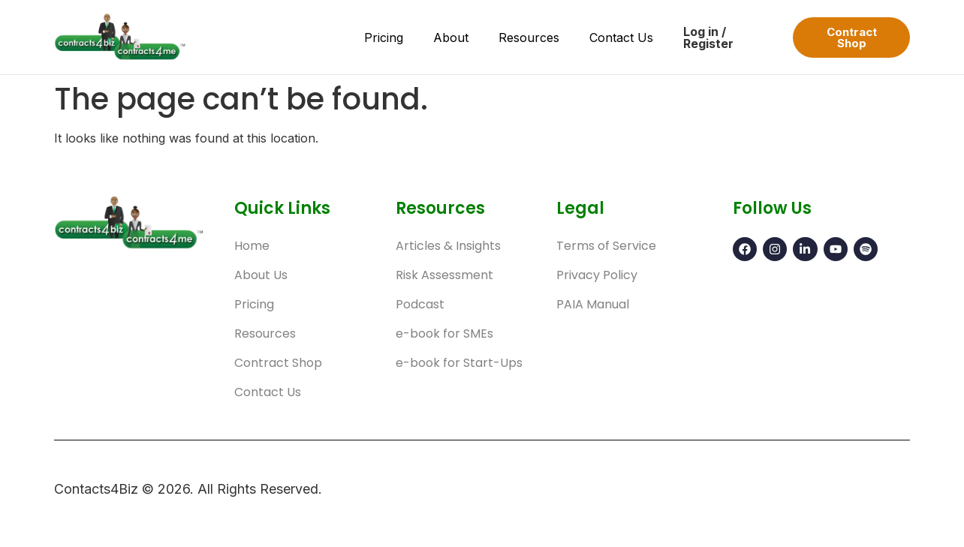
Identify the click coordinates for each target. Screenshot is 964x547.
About (450, 37)
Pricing (383, 37)
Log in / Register (708, 37)
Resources (529, 37)
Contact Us (621, 37)
